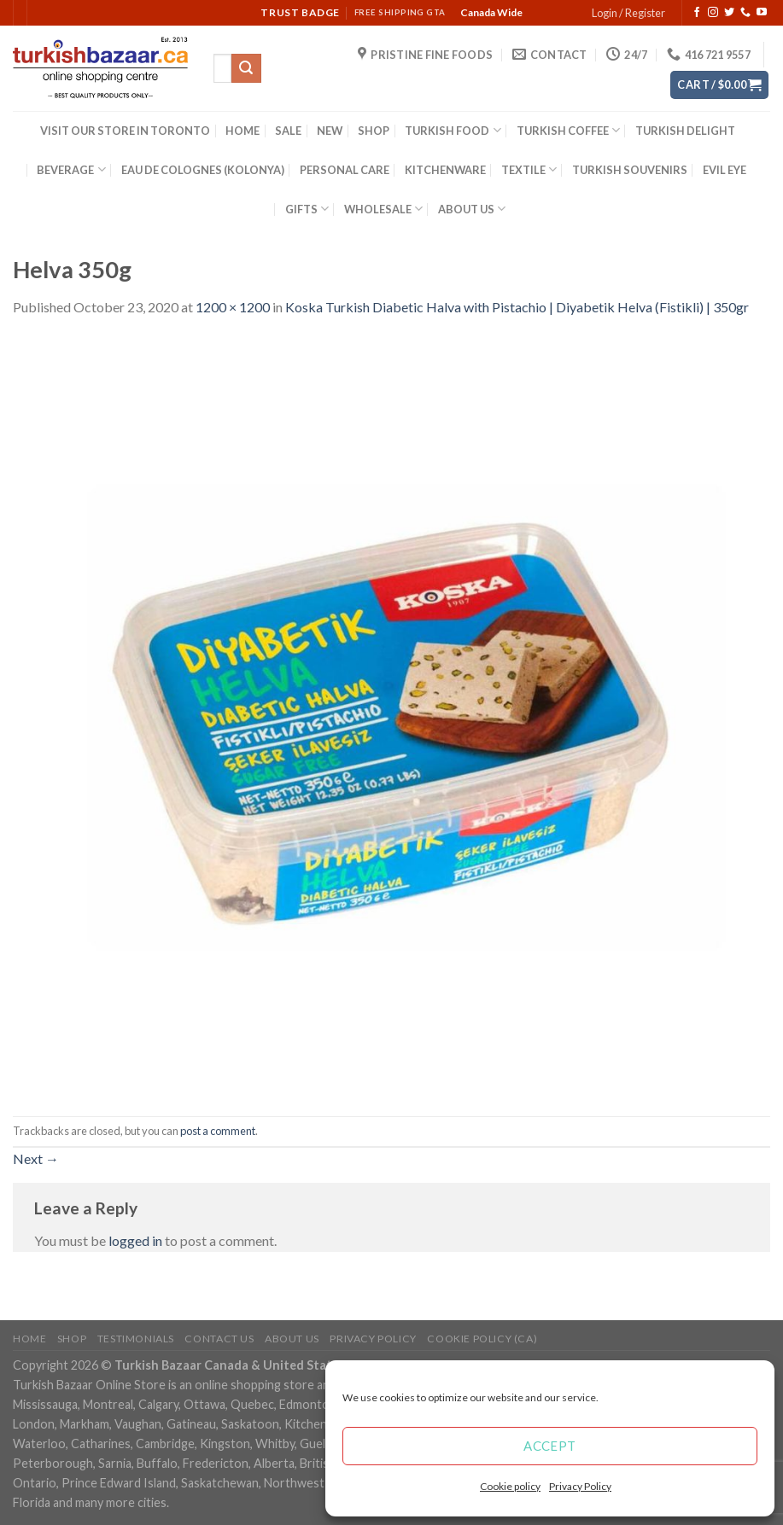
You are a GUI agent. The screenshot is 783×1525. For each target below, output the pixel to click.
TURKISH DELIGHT (685, 130)
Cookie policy (510, 1486)
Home (29, 1338)
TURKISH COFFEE (568, 130)
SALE (288, 130)
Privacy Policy (580, 1486)
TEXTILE (529, 169)
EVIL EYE (724, 170)
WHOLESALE (383, 209)
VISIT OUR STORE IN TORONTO (125, 130)
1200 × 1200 (233, 307)
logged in (135, 1240)
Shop (71, 1338)
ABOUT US (471, 209)
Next (36, 1158)
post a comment (217, 1131)
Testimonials (135, 1338)
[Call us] (745, 13)
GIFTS (307, 209)
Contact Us (219, 1338)
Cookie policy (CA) (482, 1338)
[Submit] (245, 68)
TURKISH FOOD (452, 130)
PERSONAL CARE (344, 170)
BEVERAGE (71, 169)
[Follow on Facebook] (697, 13)
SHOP (373, 130)
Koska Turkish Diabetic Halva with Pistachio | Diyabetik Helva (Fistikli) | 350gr (517, 307)
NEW (329, 130)
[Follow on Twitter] (729, 13)
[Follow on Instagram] (713, 13)
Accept (549, 1445)
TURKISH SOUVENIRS (629, 170)
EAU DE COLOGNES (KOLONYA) (202, 170)
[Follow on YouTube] (762, 13)
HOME (242, 130)
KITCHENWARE (445, 170)
